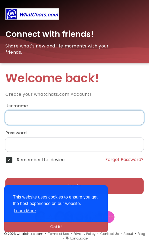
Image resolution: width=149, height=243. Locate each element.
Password (16, 133)
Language (76, 238)
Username (16, 106)
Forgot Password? (124, 160)
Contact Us (109, 233)
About (128, 233)
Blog (141, 233)
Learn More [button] (25, 210)
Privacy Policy (85, 233)
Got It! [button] (56, 227)
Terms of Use (58, 233)
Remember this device (41, 160)
